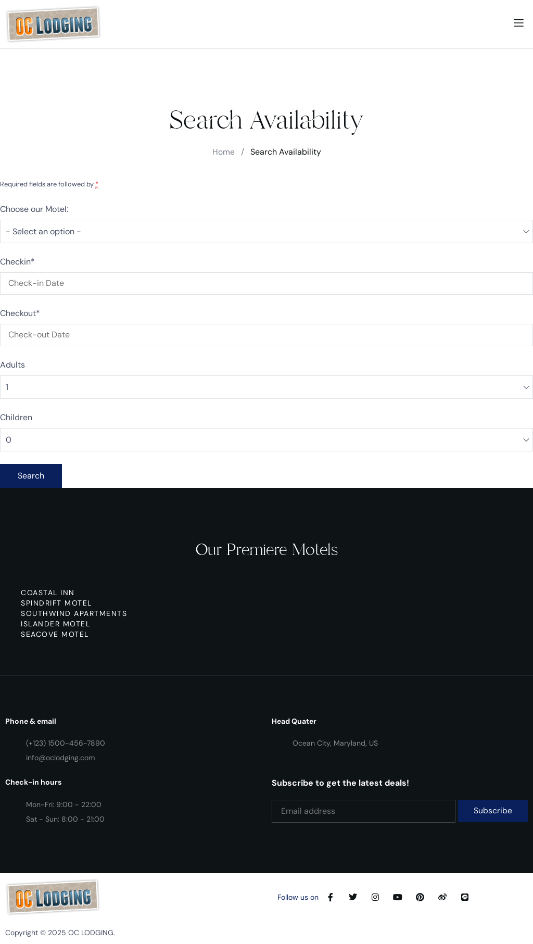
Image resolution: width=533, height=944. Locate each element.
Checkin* (17, 261)
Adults (12, 364)
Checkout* (20, 313)
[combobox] (266, 231)
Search (31, 475)
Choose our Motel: (34, 209)
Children (16, 417)
